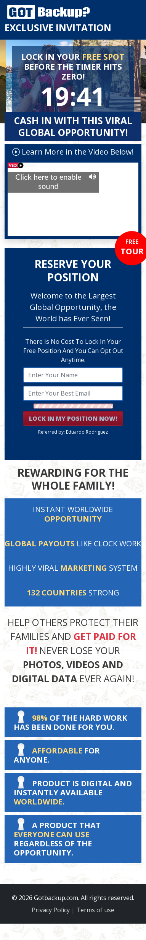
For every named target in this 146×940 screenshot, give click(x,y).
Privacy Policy (51, 910)
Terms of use (95, 910)
